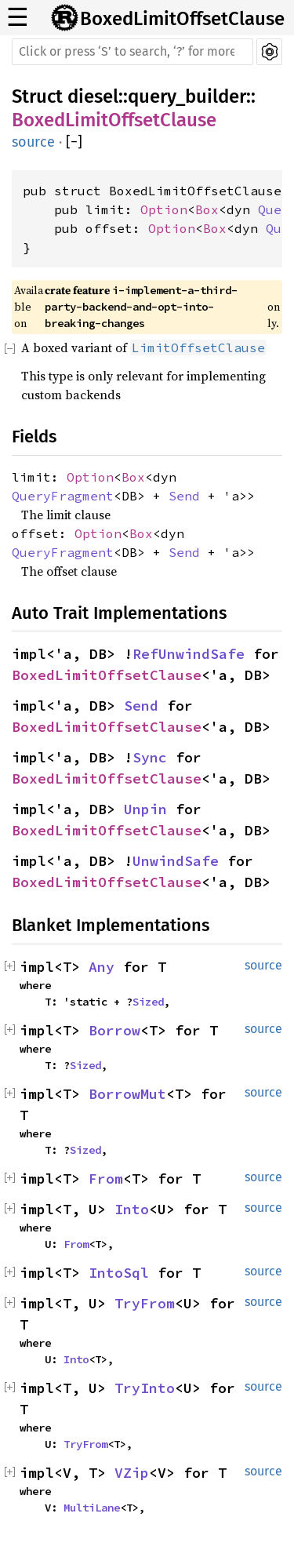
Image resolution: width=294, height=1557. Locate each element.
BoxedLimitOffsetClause (182, 19)
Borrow (114, 1030)
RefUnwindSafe (188, 654)
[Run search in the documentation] (132, 51)
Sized (148, 1002)
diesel (92, 96)
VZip (131, 1473)
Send (184, 496)
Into (131, 1209)
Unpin (145, 809)
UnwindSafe (175, 861)
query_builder (187, 96)
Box (207, 209)
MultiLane (92, 1508)
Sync (149, 757)
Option (163, 209)
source (33, 142)
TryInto (144, 1388)
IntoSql (119, 1273)
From (106, 1179)
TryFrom (144, 1303)
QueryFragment (63, 496)
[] (74, 142)
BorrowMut (127, 1094)
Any (101, 967)
